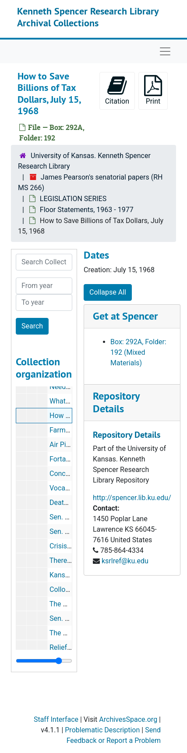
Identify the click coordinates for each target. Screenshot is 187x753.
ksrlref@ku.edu (125, 561)
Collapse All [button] (107, 292)
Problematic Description (102, 730)
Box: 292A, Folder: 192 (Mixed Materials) (138, 352)
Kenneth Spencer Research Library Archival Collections (88, 17)
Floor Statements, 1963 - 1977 (87, 209)
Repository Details (116, 402)
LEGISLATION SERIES (73, 199)
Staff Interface (56, 719)
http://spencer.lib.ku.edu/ (132, 498)
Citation (117, 90)
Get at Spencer (125, 316)
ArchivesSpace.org (128, 719)
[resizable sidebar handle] (44, 660)
